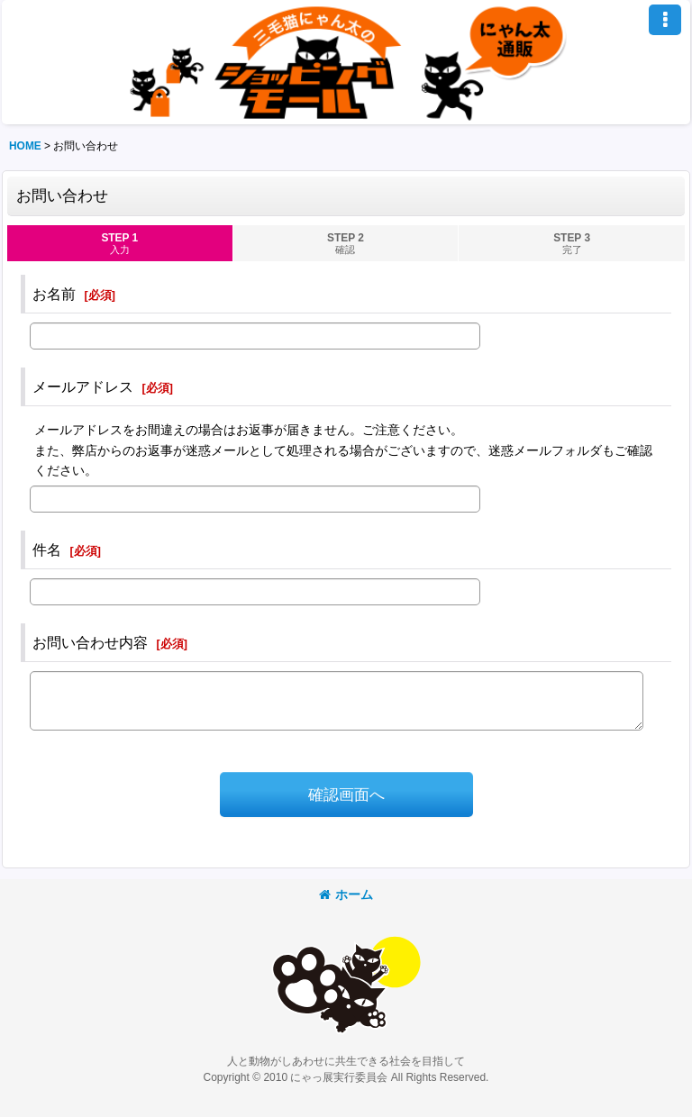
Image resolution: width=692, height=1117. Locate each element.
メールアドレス (82, 386)
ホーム (346, 894)
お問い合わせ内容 (90, 642)
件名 (46, 549)
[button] (665, 20)
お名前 (54, 294)
